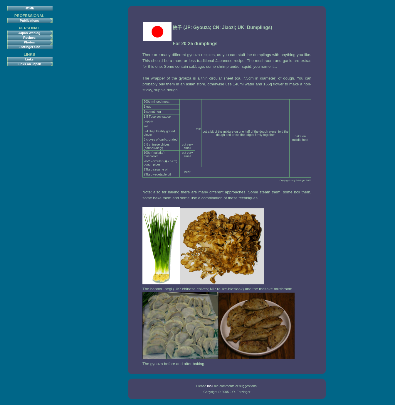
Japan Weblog (29, 33)
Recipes (29, 37)
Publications (29, 20)
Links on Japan (29, 64)
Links (29, 59)
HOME (29, 8)
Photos (29, 42)
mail (210, 386)
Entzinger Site (29, 47)
